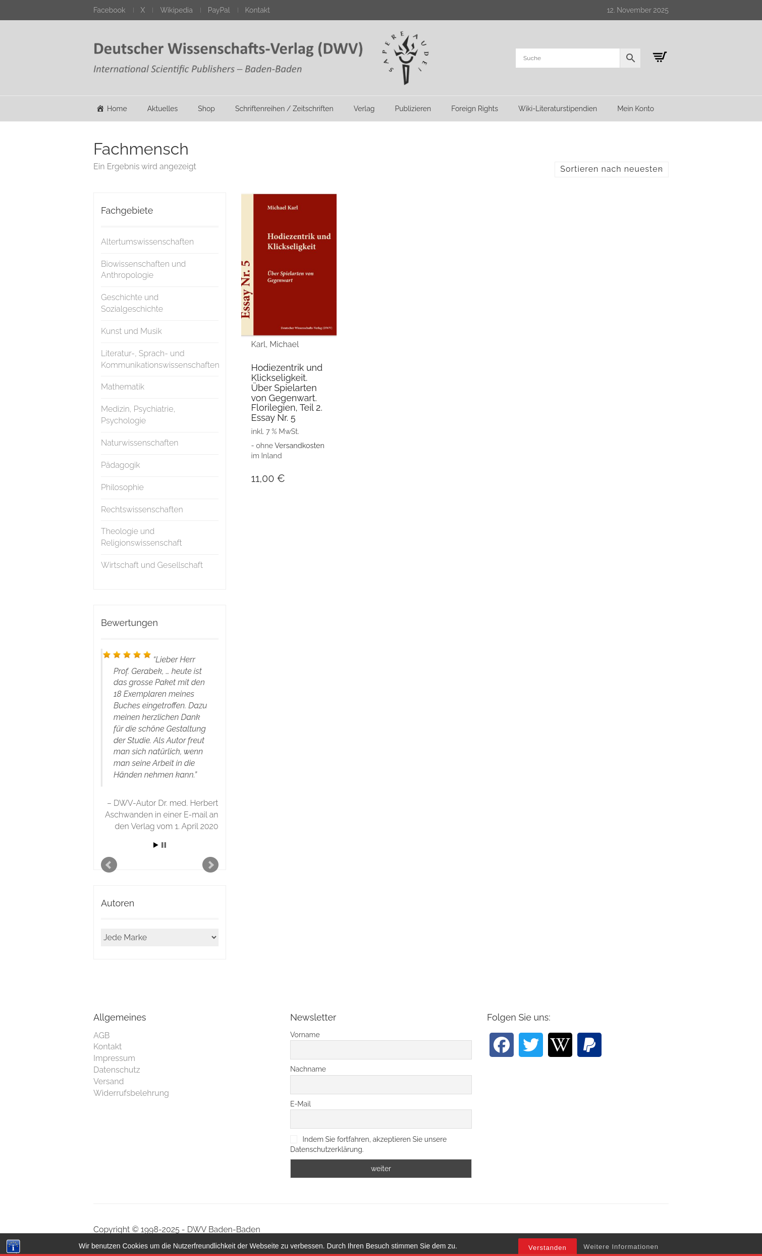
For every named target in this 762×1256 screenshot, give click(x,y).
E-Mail (300, 1104)
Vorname (305, 1035)
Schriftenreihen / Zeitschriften (284, 109)
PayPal (219, 10)
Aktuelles (162, 109)
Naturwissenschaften (140, 443)
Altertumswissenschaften (147, 242)
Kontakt (257, 10)
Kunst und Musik (131, 331)
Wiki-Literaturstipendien (557, 109)
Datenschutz (116, 1070)
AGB (101, 1035)
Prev (109, 865)
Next (210, 865)
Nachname (308, 1069)
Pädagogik (120, 465)
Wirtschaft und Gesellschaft (152, 565)
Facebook (109, 10)
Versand (108, 1081)
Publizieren (413, 109)
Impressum (114, 1058)
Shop (206, 109)
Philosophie (122, 487)
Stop (163, 845)
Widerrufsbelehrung (131, 1093)
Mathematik (122, 387)
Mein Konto (635, 109)
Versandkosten (299, 445)
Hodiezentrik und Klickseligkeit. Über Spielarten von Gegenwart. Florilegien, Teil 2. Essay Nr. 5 (287, 392)
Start (155, 845)
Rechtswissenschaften (142, 509)
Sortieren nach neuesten (611, 169)
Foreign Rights (474, 109)
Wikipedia (176, 10)
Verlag (364, 109)
